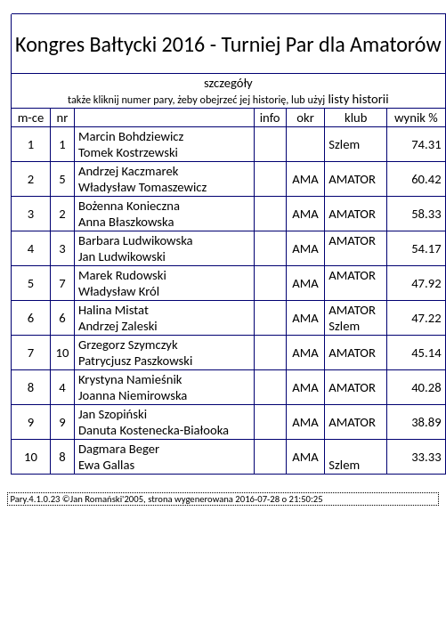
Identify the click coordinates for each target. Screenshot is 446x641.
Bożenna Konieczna (129, 206)
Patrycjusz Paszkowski (135, 361)
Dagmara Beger (118, 449)
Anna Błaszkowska (126, 222)
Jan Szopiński (112, 414)
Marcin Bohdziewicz (130, 136)
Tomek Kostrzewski (128, 152)
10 (62, 353)
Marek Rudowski (122, 275)
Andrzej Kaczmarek (128, 171)
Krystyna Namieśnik (130, 379)
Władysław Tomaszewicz (142, 187)
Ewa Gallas (106, 465)
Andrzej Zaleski (118, 326)
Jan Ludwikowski (122, 256)
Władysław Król (118, 291)
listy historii (358, 99)
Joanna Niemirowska (132, 395)
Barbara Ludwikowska (135, 240)
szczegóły (228, 83)
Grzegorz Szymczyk (128, 345)
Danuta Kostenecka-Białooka (153, 430)
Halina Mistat (113, 310)
